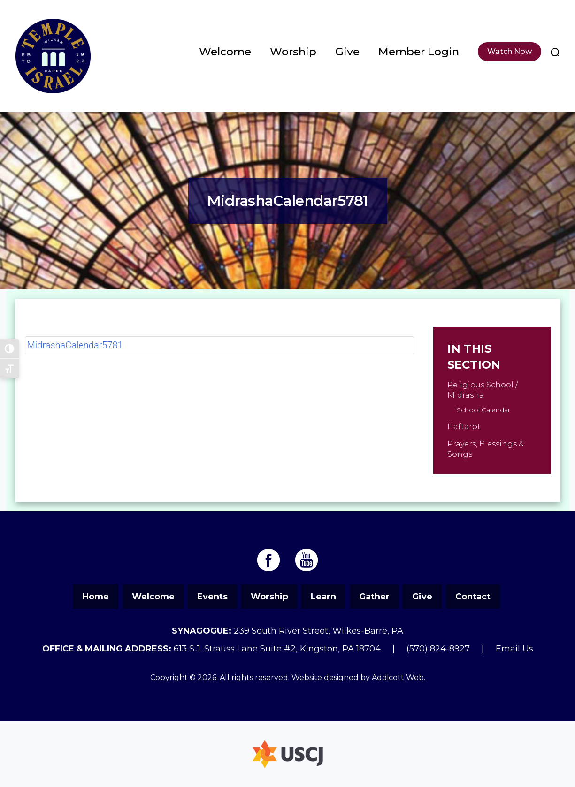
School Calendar (483, 410)
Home (95, 596)
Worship (293, 51)
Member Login (418, 51)
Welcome (225, 51)
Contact (473, 596)
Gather (374, 596)
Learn (323, 596)
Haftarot (464, 426)
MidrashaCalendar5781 (75, 345)
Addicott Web (398, 677)
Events (212, 596)
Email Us (514, 648)
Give (347, 51)
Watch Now (509, 51)
